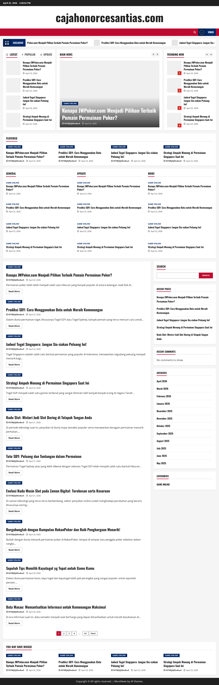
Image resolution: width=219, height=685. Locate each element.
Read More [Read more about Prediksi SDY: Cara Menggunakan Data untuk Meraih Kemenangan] (15, 326)
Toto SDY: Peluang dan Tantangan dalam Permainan (43, 456)
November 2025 (164, 418)
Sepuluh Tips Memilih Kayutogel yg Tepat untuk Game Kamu (50, 568)
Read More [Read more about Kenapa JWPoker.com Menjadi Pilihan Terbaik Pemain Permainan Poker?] (15, 292)
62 (85, 633)
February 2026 (164, 396)
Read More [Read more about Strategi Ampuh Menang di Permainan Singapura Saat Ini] (15, 400)
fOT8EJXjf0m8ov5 (72, 123)
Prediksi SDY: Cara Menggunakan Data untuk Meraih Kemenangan (144, 43)
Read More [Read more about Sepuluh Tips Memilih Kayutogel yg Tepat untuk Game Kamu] (15, 589)
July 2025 (161, 448)
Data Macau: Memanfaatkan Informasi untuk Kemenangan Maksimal (56, 607)
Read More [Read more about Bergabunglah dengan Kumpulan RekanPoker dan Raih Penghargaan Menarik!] (15, 550)
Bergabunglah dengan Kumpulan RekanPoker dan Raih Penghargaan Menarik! (63, 529)
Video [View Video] (206, 32)
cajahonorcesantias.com (109, 17)
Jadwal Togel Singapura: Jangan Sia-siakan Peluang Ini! (13, 103)
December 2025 (164, 411)
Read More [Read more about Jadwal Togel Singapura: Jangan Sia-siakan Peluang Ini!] (15, 365)
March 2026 (162, 388)
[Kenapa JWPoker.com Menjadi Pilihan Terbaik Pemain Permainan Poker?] (109, 94)
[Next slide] (157, 54)
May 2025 (161, 463)
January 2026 (163, 403)
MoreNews (120, 681)
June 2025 (162, 456)
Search (161, 266)
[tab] (11, 55)
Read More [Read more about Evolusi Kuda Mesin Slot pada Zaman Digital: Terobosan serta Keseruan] (15, 512)
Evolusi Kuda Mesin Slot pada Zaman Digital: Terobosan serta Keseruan (58, 491)
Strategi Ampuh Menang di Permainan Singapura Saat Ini (13, 120)
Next (93, 633)
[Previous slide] (153, 54)
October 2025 (163, 426)
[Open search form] (195, 32)
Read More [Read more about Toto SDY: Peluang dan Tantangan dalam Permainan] (15, 473)
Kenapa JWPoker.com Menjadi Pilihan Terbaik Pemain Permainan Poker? (63, 43)
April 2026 (162, 381)
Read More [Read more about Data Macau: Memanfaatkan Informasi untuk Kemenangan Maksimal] (15, 624)
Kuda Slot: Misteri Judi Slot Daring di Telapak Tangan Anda (49, 417)
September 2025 (165, 433)
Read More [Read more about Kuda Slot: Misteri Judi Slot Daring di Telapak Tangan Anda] (15, 438)
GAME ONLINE (70, 103)
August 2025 (163, 441)
